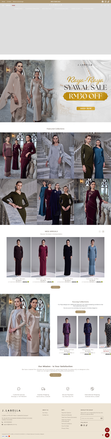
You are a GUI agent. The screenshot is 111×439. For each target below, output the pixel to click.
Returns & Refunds (67, 415)
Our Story (44, 412)
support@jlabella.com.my (9, 424)
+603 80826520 (7, 422)
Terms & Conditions (67, 423)
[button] (54, 120)
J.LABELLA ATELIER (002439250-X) (18, 434)
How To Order (65, 426)
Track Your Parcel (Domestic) (69, 417)
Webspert (42, 434)
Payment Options (66, 412)
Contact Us (45, 415)
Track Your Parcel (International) (66, 420)
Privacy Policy (65, 428)
